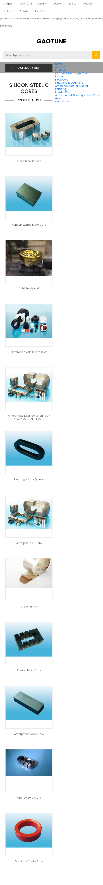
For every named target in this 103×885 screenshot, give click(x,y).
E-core (59, 76)
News (58, 98)
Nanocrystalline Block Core (29, 224)
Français (41, 3)
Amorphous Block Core (29, 734)
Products (60, 70)
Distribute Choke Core (29, 861)
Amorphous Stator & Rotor (71, 86)
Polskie (24, 11)
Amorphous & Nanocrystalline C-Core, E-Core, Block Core (29, 417)
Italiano (8, 11)
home (59, 64)
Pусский (87, 3)
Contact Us (62, 101)
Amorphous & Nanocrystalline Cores (77, 95)
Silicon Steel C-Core (29, 161)
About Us (60, 67)
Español (40, 11)
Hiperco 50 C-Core (29, 797)
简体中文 (24, 3)
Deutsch (57, 3)
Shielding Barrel (29, 288)
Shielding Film (29, 606)
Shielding (60, 89)
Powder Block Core (29, 670)
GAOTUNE (51, 41)
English (8, 3)
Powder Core (63, 92)
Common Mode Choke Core (29, 352)
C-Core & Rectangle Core (71, 73)
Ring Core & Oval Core (69, 82)
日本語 (72, 3)
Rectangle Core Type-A (29, 479)
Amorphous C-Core (29, 543)
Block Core (62, 79)
